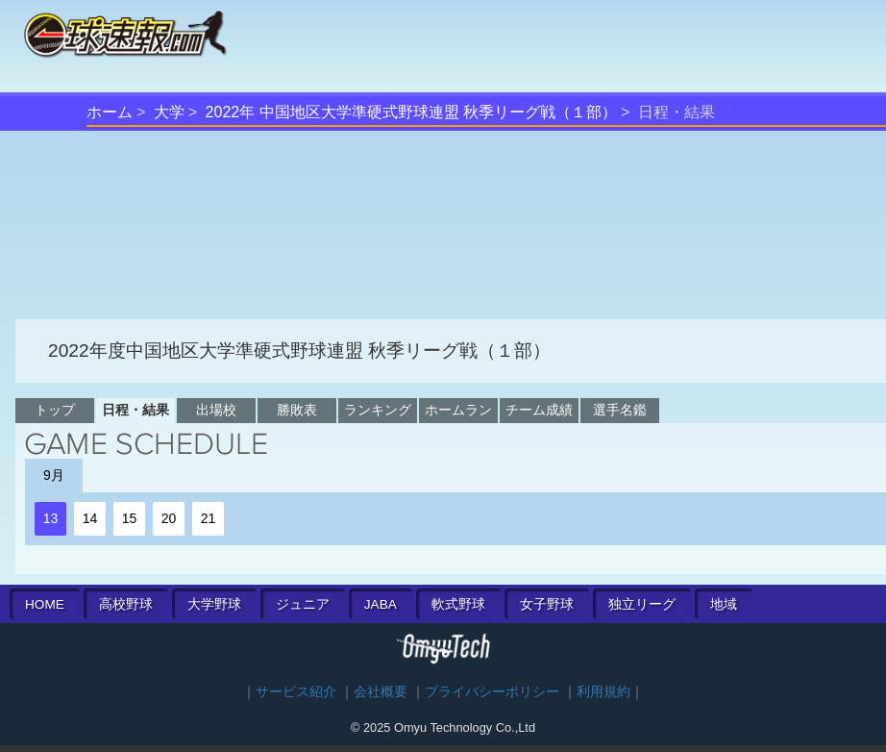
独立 (642, 604)
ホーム (109, 112)
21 (208, 518)
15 (129, 518)
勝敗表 (297, 409)
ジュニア (303, 604)
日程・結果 (135, 409)
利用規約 (603, 692)
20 (169, 518)
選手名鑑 (620, 409)
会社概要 (380, 692)
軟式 (458, 604)
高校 (126, 604)
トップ (55, 409)
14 (90, 518)
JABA (380, 604)
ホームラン (458, 409)
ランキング (377, 409)
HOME (44, 604)
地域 (723, 604)
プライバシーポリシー (492, 692)
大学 (169, 112)
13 (51, 518)
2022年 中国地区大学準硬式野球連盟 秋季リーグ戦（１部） (411, 112)
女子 (547, 604)
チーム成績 (539, 409)
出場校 (216, 409)
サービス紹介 (296, 692)
